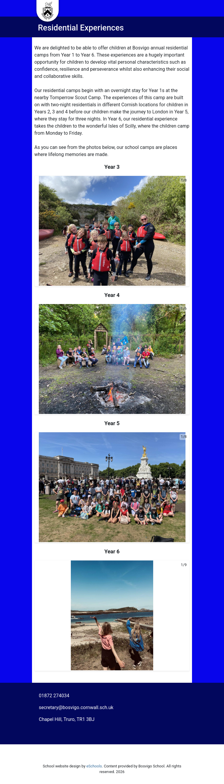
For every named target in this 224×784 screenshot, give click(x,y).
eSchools (94, 766)
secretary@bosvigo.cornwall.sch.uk (76, 707)
